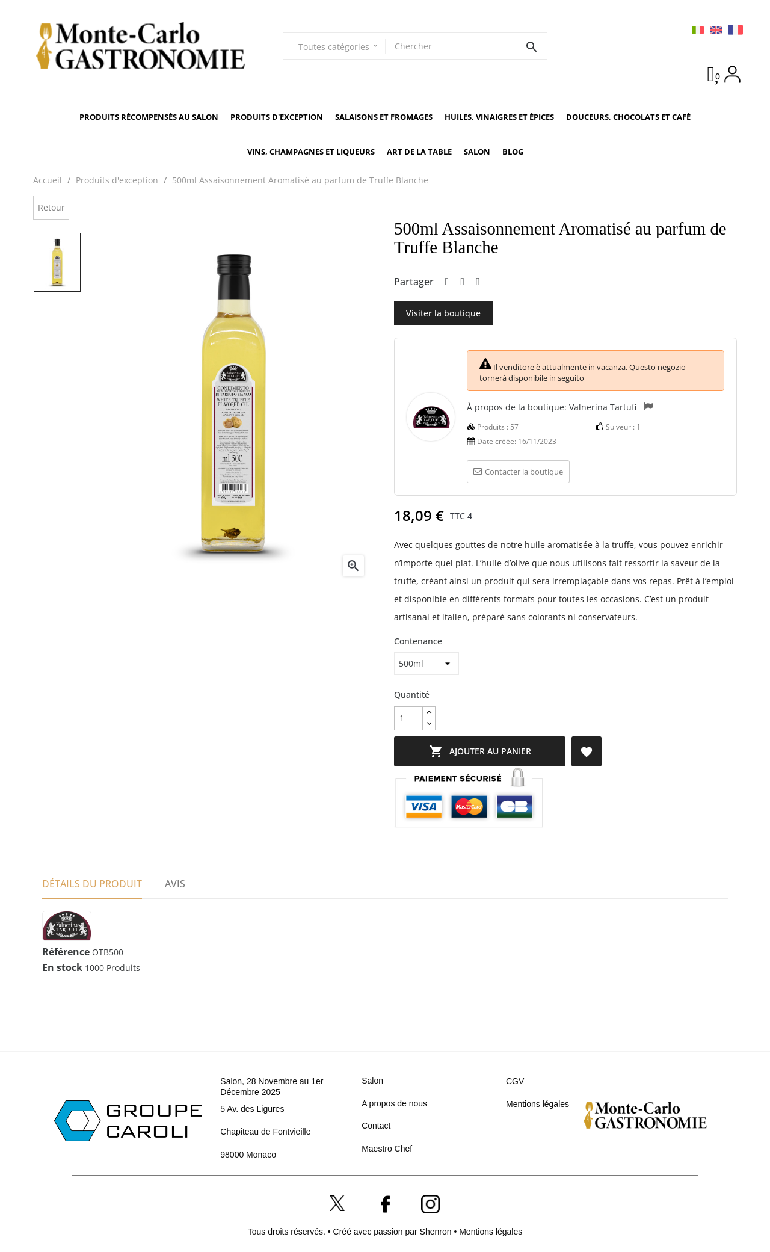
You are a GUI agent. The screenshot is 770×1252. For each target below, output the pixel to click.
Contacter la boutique (518, 471)
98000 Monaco (248, 1154)
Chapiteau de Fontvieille (265, 1131)
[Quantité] (408, 718)
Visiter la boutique (443, 313)
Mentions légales (537, 1104)
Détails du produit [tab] (92, 883)
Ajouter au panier (484, 751)
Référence (66, 952)
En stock (62, 968)
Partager (447, 282)
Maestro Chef (387, 1148)
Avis (175, 883)
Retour (51, 207)
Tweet (463, 282)
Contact (376, 1125)
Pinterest (478, 282)
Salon (372, 1080)
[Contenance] (426, 663)
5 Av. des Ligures (252, 1109)
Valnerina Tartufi (602, 407)
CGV (515, 1081)
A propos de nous (394, 1103)
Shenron (437, 1231)
